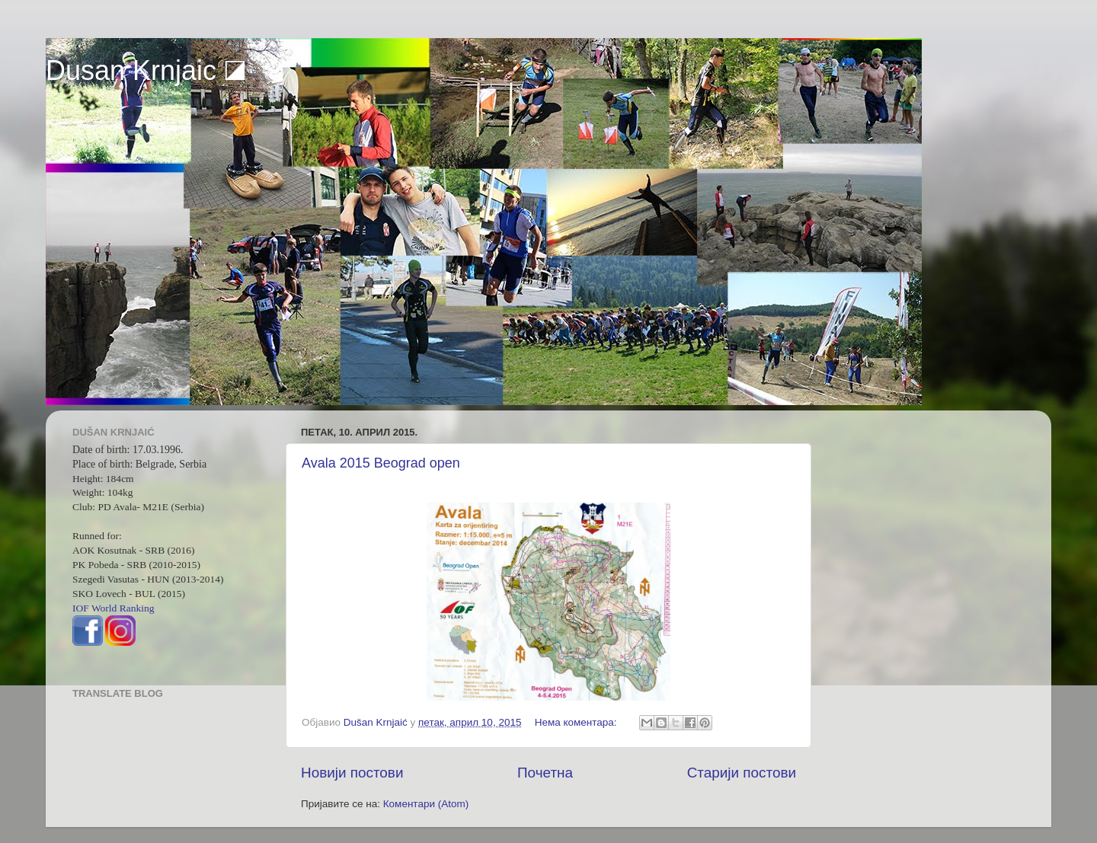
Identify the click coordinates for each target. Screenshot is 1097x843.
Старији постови (741, 773)
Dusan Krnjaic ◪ (146, 70)
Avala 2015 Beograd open (381, 463)
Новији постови (352, 773)
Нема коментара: (577, 722)
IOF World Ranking (113, 608)
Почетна (545, 773)
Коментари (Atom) (426, 803)
